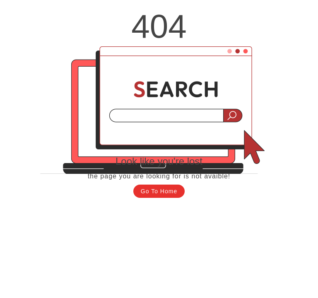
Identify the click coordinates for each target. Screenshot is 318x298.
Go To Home (159, 191)
